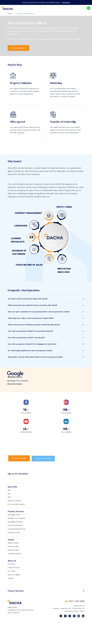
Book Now (66, 2)
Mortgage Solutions (15, 521)
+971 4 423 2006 (76, 600)
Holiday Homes (14, 532)
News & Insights (14, 574)
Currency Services (15, 525)
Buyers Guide (13, 542)
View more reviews (14, 384)
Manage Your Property (16, 518)
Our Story (11, 563)
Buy (9, 489)
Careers (11, 578)
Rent (9, 497)
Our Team (12, 571)
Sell (9, 493)
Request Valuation (18, 48)
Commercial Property (16, 504)
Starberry (16, 612)
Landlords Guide (14, 553)
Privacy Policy (12, 607)
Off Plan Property (14, 500)
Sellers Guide (13, 546)
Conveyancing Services (17, 528)
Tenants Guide (13, 549)
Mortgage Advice (14, 514)
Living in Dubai (13, 567)
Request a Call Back (44, 458)
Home (10, 13)
